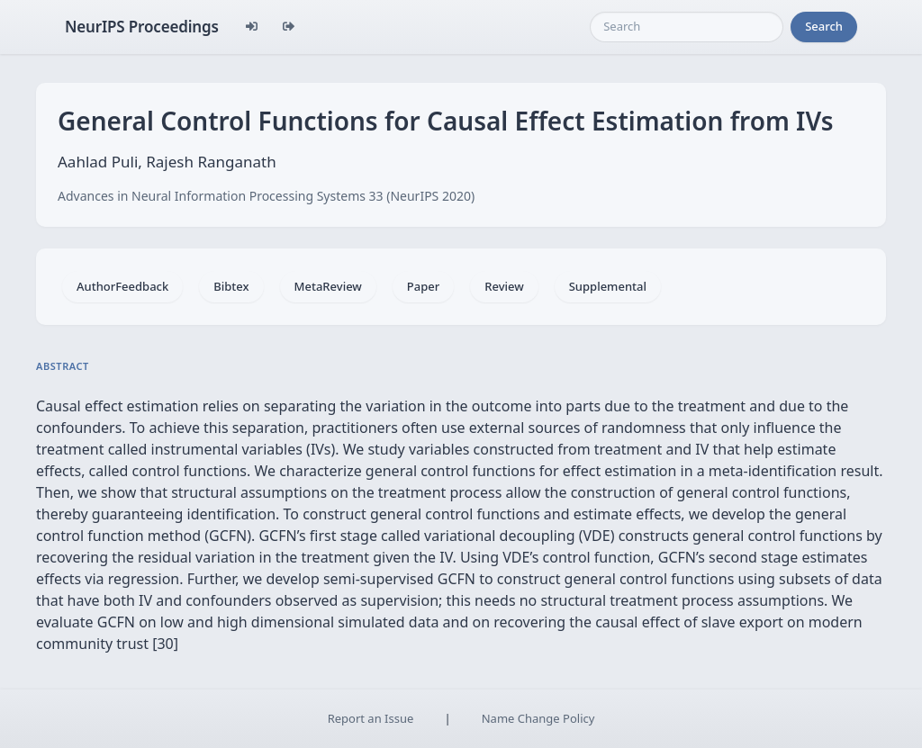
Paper (423, 286)
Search (824, 26)
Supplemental (607, 286)
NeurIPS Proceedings (142, 26)
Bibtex (231, 286)
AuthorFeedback (122, 286)
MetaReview (328, 286)
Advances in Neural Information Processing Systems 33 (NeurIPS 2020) (266, 195)
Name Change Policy (538, 718)
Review (503, 286)
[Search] (686, 27)
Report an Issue (371, 718)
